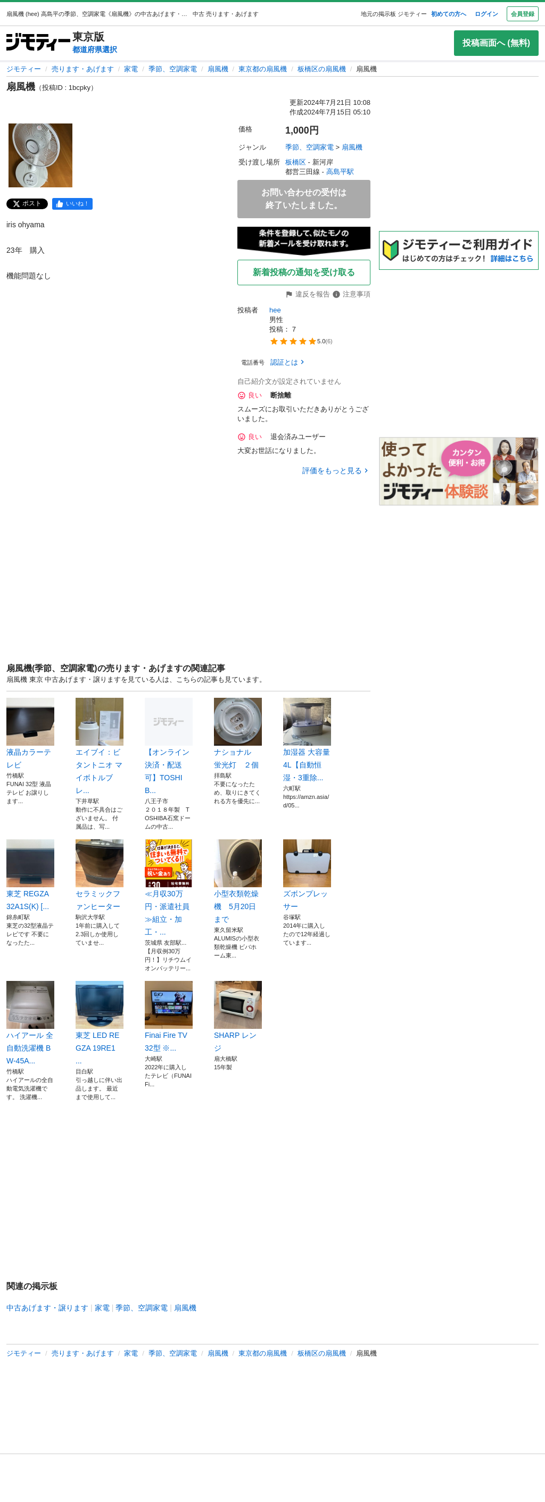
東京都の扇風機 (262, 69)
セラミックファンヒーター (99, 875)
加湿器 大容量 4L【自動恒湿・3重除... (307, 740)
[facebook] (72, 204)
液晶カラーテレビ (30, 733)
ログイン (486, 14)
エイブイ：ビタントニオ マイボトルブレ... (99, 746)
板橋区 (295, 162)
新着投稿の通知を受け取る (304, 272)
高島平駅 (340, 172)
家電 (131, 69)
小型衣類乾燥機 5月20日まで (238, 881)
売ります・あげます (83, 69)
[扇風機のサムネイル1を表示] (40, 155)
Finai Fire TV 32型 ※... (169, 1016)
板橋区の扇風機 (322, 69)
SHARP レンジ (238, 1016)
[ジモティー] (38, 43)
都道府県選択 (94, 49)
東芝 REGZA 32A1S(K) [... (30, 875)
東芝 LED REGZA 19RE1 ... (99, 1023)
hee (275, 310)
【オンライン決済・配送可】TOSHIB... (169, 746)
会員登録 (522, 14)
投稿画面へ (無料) (496, 42)
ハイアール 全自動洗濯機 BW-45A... (30, 1023)
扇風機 (218, 69)
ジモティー (23, 69)
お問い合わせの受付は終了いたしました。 (303, 199)
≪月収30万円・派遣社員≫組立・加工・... (169, 887)
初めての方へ (448, 14)
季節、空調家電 (172, 69)
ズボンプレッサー (307, 875)
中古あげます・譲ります (47, 1307)
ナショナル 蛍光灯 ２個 (238, 733)
